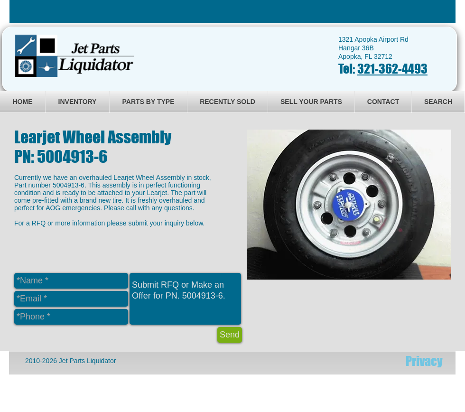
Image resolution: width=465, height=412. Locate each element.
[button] (349, 205)
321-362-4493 (392, 68)
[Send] (229, 335)
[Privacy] (424, 361)
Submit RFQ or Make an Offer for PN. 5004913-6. (185, 299)
